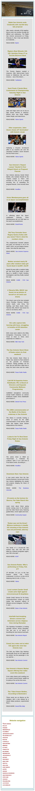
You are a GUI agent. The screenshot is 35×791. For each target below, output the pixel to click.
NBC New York (19, 342)
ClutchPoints (19, 224)
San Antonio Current (21, 660)
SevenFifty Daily (20, 706)
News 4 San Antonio (21, 608)
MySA (17, 43)
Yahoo (17, 581)
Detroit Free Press (20, 401)
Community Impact (20, 515)
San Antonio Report (21, 635)
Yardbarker (18, 80)
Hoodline (18, 189)
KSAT (17, 556)
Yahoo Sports (19, 119)
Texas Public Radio (21, 372)
